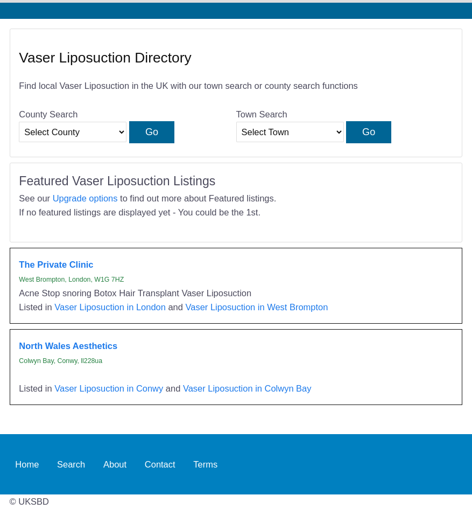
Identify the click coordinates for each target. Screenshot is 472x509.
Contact (160, 464)
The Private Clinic (56, 264)
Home (27, 464)
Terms (205, 464)
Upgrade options (85, 198)
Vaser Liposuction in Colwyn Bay (247, 388)
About (114, 464)
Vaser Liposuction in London (110, 307)
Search (71, 464)
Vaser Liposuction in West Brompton (257, 307)
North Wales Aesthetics (68, 346)
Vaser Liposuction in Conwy (108, 388)
